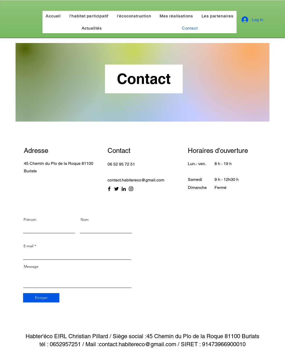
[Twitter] (116, 189)
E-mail (28, 246)
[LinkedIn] (124, 189)
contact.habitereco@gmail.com (137, 344)
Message (31, 266)
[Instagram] (131, 189)
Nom (85, 219)
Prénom (30, 219)
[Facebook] (109, 189)
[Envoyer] (41, 297)
